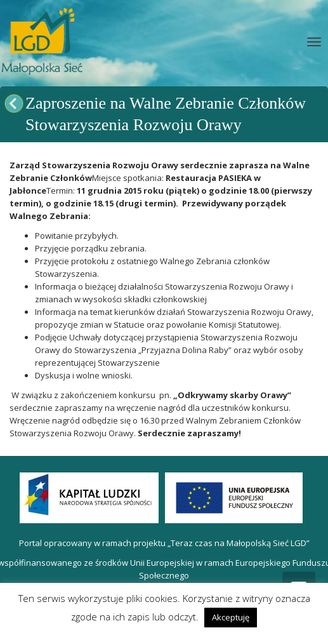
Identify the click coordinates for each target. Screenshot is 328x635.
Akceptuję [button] (230, 617)
